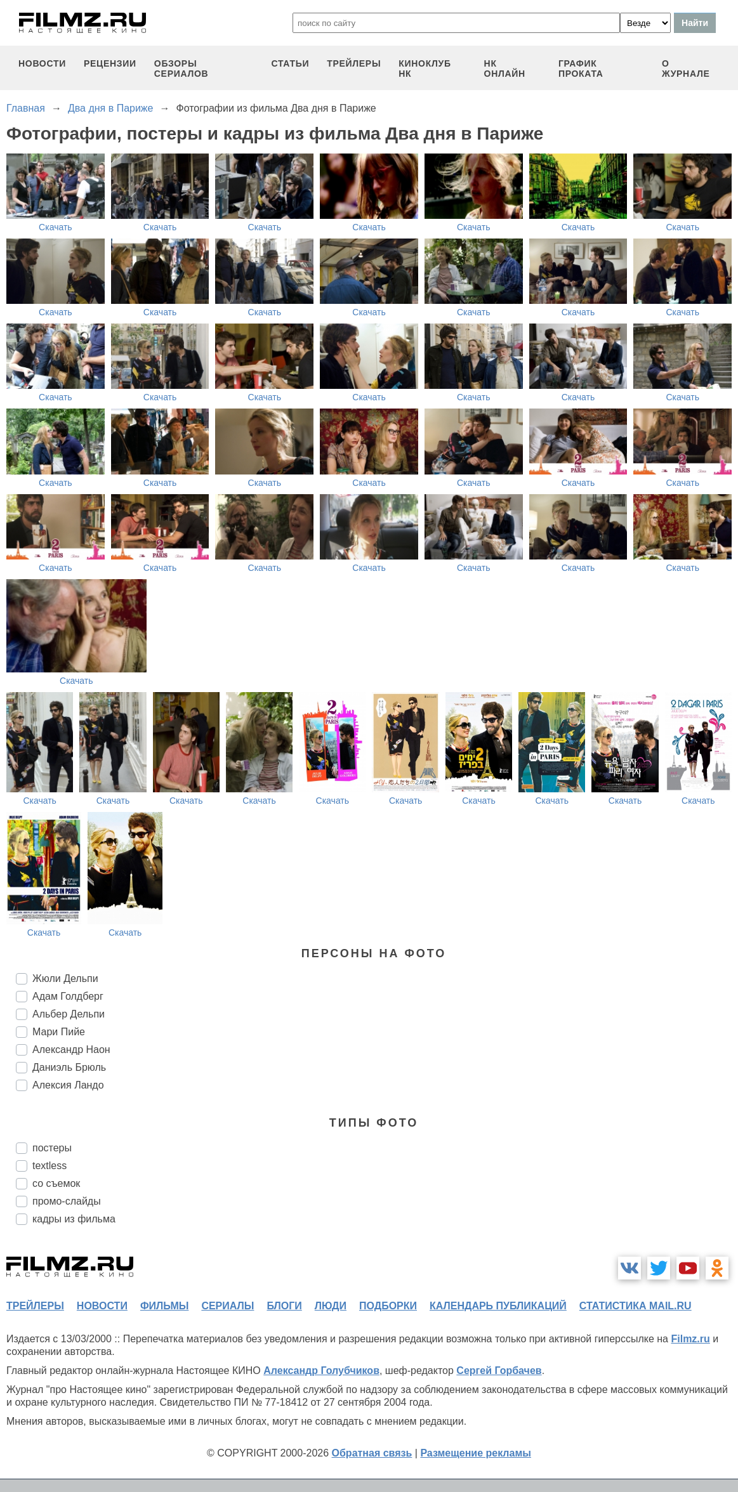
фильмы (164, 1305)
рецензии (110, 63)
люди (330, 1305)
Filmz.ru (690, 1338)
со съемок (56, 1183)
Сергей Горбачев (498, 1370)
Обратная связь (372, 1453)
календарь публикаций (498, 1305)
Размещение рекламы (475, 1453)
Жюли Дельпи (65, 978)
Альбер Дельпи (68, 1014)
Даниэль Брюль (69, 1067)
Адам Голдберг (67, 996)
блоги (284, 1305)
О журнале (686, 68)
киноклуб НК (425, 68)
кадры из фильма (73, 1219)
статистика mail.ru (635, 1305)
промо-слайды (66, 1201)
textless (49, 1165)
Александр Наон (71, 1049)
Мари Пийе (58, 1031)
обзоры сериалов (181, 68)
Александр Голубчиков (321, 1370)
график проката (580, 68)
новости (42, 63)
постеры (52, 1147)
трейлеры (354, 63)
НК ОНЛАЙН (504, 68)
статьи (290, 63)
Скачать (55, 227)
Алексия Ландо (68, 1085)
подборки (388, 1305)
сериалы (227, 1305)
